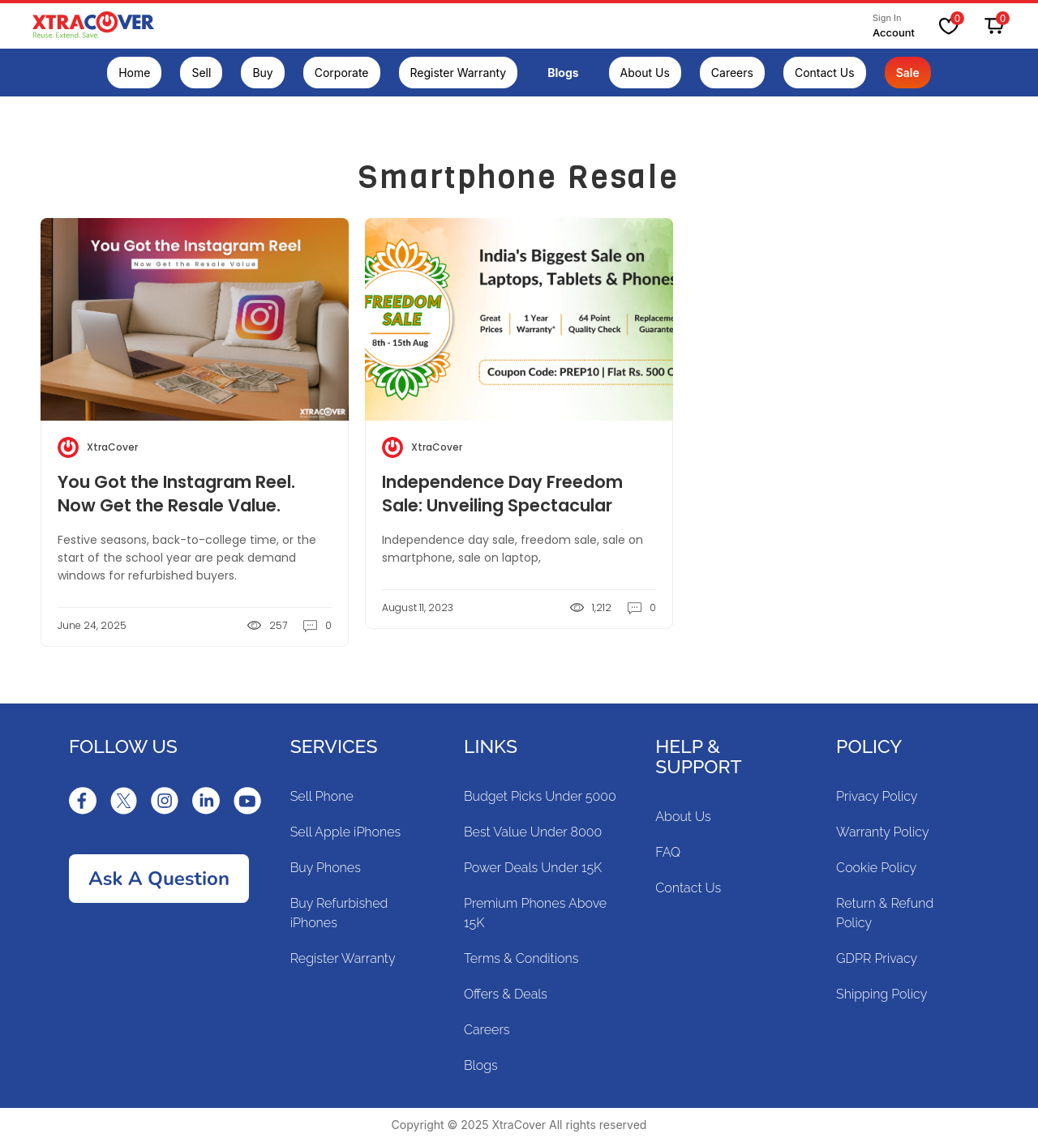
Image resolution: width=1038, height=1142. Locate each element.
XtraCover (112, 447)
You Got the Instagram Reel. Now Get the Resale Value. (176, 493)
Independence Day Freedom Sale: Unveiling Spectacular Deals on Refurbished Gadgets (510, 505)
